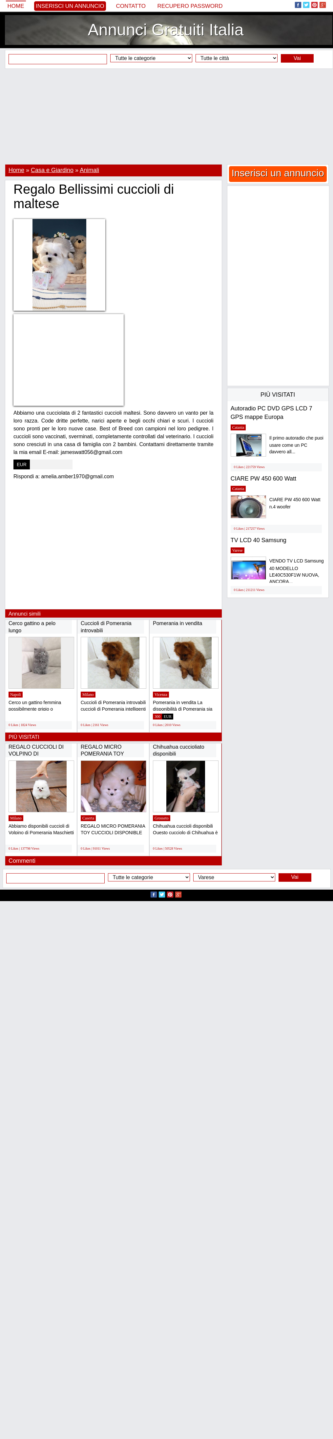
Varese (237, 550)
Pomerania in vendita (177, 623)
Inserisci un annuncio (70, 6)
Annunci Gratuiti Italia (165, 30)
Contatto (131, 6)
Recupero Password (190, 6)
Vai (297, 58)
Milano (88, 694)
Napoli (15, 694)
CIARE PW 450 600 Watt (263, 478)
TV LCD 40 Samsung (258, 540)
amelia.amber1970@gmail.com (77, 476)
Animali (89, 170)
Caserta (88, 818)
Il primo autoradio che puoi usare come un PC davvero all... (296, 445)
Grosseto (162, 818)
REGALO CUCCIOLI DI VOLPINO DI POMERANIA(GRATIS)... (38, 754)
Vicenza (161, 694)
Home (16, 6)
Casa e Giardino (52, 170)
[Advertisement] (166, 116)
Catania (238, 427)
